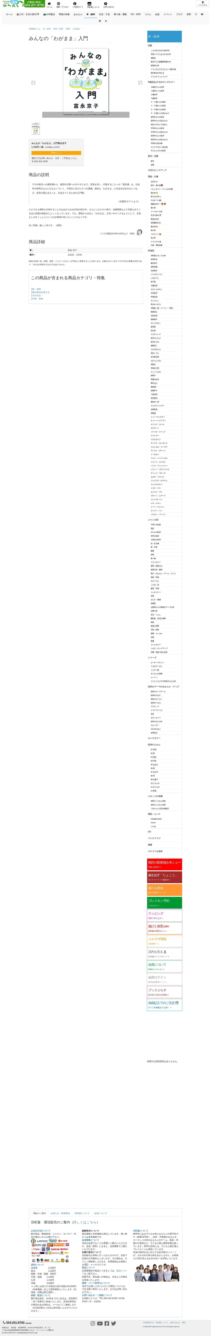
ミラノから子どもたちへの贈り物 (163, 69)
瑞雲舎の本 (155, 65)
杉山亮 (153, 331)
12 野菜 (153, 791)
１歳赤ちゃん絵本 (157, 91)
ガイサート (155, 428)
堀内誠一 (154, 387)
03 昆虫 (153, 757)
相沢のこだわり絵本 (158, 805)
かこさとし (155, 301)
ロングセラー (154, 738)
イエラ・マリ (156, 488)
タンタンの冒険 (156, 674)
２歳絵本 (154, 94)
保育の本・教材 (156, 570)
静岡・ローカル (156, 633)
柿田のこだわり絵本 (158, 801)
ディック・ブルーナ (158, 473)
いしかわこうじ (156, 274)
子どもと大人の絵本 (158, 151)
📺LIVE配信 (49, 14)
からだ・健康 (156, 600)
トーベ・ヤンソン (157, 507)
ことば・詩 (155, 585)
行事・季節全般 (156, 245)
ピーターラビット (157, 662)
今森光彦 (154, 286)
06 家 (153, 768)
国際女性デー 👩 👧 (158, 204)
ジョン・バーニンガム (159, 458)
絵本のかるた (156, 695)
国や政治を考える (41, 292)
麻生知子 (154, 263)
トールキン (155, 454)
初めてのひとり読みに (159, 124)
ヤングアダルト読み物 (159, 147)
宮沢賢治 (154, 398)
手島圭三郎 (155, 368)
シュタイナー (156, 592)
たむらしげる (156, 361)
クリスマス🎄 (156, 242)
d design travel (156, 819)
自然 (152, 596)
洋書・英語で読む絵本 (159, 652)
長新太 (153, 364)
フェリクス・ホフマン (159, 481)
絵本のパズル (156, 703)
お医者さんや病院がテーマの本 (162, 607)
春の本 (153, 208)
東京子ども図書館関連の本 (161, 62)
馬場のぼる (155, 379)
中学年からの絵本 (157, 128)
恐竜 (152, 555)
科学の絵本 (155, 536)
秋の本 (153, 230)
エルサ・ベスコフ (157, 477)
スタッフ (172, 1252)
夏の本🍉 (154, 227)
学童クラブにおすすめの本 (161, 54)
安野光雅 (154, 267)
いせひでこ (155, 278)
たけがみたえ (156, 349)
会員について (100, 1213)
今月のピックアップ (157, 170)
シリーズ (152, 657)
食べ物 (153, 558)
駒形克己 (154, 312)
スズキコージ (156, 334)
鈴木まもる (155, 342)
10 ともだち (155, 783)
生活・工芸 (104, 14)
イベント (167, 14)
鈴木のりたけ (156, 338)
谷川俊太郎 (155, 357)
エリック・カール (157, 424)
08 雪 (153, 776)
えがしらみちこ (156, 289)
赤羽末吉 (154, 259)
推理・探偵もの (156, 566)
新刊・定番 (58, 29)
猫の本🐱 (154, 193)
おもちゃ (78, 14)
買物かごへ (56, 153)
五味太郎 (154, 316)
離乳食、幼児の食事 (158, 618)
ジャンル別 (153, 520)
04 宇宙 (153, 761)
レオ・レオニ (156, 503)
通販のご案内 (39, 1213)
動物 (152, 551)
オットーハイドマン (158, 421)
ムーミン (154, 677)
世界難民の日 (156, 223)
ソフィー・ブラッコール (160, 469)
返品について (88, 1267)
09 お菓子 (154, 779)
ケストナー (155, 436)
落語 (152, 622)
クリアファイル (156, 710)
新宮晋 (153, 327)
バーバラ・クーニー (158, 432)
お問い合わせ (175, 1322)
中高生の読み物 (156, 143)
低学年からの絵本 (157, 117)
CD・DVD (136, 14)
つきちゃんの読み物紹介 (160, 809)
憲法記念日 (155, 219)
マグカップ (155, 706)
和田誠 (153, 413)
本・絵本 (90, 14)
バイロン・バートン (158, 514)
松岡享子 (154, 391)
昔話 (152, 528)
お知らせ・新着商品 (60, 1213)
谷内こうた (155, 353)
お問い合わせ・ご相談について (97, 1295)
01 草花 (153, 750)
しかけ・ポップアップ (159, 648)
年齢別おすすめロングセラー (161, 82)
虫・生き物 (155, 543)
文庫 (152, 637)
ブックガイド (156, 645)
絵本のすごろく (156, 699)
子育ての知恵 (156, 525)
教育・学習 (155, 588)
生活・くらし (156, 615)
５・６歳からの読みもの (160, 113)
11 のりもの (155, 787)
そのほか (76, 29)
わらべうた (155, 581)
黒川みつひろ (156, 304)
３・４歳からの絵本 (158, 102)
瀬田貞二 (154, 346)
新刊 (152, 161)
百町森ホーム (34, 29)
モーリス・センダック (159, 443)
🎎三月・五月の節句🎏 (28, 14)
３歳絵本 (154, 98)
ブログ (179, 14)
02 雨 (153, 753)
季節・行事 (153, 176)
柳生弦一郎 (155, 402)
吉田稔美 (154, 409)
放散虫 (153, 58)
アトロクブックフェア (159, 77)
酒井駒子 (154, 319)
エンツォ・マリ (156, 492)
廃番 (150, 845)
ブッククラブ (154, 838)
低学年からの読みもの (159, 121)
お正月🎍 (154, 182)
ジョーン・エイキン (158, 462)
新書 (152, 641)
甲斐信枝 (154, 297)
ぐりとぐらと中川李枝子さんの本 (163, 681)
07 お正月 (154, 772)
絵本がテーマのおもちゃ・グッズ (163, 686)
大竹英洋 (154, 293)
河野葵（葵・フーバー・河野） (162, 308)
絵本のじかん (154, 744)
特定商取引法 (148, 1322)
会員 (157, 14)
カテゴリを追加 (155, 851)
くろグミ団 (155, 670)
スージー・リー (156, 511)
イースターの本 (156, 212)
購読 (184, 1322)
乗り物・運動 (120, 14)
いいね (153, 826)
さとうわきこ (156, 323)
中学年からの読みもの (159, 132)
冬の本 (153, 238)
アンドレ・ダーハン (158, 451)
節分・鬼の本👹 (157, 185)
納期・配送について (40, 1295)
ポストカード (156, 718)
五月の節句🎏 (156, 215)
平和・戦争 (37, 299)
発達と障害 (155, 626)
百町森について (82, 1213)
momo (153, 823)
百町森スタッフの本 (158, 256)
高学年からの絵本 (157, 136)
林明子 (153, 376)
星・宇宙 (154, 547)
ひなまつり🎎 (156, 200)
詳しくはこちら (85, 1222)
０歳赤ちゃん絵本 (157, 87)
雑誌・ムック (154, 814)
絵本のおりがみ (156, 721)
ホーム (9, 14)
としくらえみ (156, 372)
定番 (68, 29)
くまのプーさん (156, 666)
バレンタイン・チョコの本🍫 (162, 189)
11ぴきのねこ (156, 729)
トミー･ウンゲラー (158, 417)
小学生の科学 (156, 540)
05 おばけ (154, 765)
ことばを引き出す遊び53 (160, 50)
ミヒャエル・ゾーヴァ (159, 447)
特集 (150, 45)
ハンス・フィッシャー (159, 466)
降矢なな (154, 383)
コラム (148, 14)
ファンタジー (156, 562)
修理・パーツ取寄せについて (96, 1283)
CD (149, 831)
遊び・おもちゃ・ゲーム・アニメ (163, 573)
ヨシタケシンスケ (157, 406)
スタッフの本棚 (155, 796)
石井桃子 (154, 271)
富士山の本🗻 (156, 196)
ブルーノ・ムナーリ (158, 496)
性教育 (153, 603)
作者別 (151, 250)
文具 (152, 714)
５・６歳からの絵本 (158, 109)
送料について (37, 1265)
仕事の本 (154, 611)
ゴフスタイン (156, 439)
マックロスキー (156, 484)
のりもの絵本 (156, 532)
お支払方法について (40, 1231)
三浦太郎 (154, 394)
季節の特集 (64, 14)
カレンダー (155, 725)
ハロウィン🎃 (156, 234)
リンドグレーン (156, 499)
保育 (189, 14)
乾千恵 (153, 282)
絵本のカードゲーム (158, 692)
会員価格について (90, 1240)
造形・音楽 (155, 577)
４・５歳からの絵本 (158, 106)
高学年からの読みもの (159, 140)
